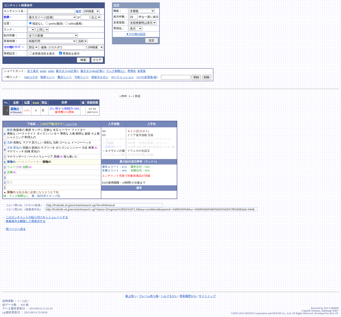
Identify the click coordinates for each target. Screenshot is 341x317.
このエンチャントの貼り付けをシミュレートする (37, 217)
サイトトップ (207, 296)
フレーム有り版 (149, 296)
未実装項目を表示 (42, 53)
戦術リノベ (47, 77)
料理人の (30, 137)
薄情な (64, 133)
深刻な (48, 142)
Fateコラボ (31, 77)
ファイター (78, 129)
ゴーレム (64, 142)
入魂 (72, 133)
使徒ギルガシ (99, 77)
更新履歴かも (188, 296)
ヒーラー (64, 129)
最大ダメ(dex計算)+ (92, 71)
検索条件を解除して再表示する (25, 221)
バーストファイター (29, 161)
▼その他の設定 (136, 34)
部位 (44, 102)
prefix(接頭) (54, 23)
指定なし (36, 23)
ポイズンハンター (48, 133)
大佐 (10, 147)
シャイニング (15, 137)
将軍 (91, 147)
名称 (16, 102)
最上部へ (131, 296)
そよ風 (95, 133)
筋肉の (36, 147)
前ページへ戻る (16, 229)
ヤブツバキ (48, 147)
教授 (10, 129)
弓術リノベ (81, 77)
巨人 (10, 182)
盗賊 (87, 133)
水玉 (56, 129)
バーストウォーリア (40, 156)
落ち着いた (71, 156)
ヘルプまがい (169, 296)
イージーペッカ (81, 142)
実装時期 (92, 102)
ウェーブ (12, 167)
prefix (43, 71)
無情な (79, 133)
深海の (14, 108)
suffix (51, 71)
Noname (315, 310)
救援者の (19, 129)
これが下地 (71, 124)
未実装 (141, 71)
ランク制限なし (116, 71)
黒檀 (56, 156)
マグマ (27, 142)
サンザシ (37, 129)
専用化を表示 (69, 53)
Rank (36, 102)
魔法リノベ (64, 77)
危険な (17, 142)
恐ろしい (37, 142)
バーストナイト (26, 133)
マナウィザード (17, 156)
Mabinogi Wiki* (330, 310)
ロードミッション (122, 77)
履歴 (78, 11)
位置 (27, 102)
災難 (10, 172)
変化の (17, 147)
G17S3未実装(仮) (147, 77)
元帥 (10, 142)
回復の (27, 147)
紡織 (27, 151)
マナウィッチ (15, 151)
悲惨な (48, 129)
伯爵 (25, 167)
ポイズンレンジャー (68, 147)
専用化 (131, 71)
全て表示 (32, 71)
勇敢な (11, 133)
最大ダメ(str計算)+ (67, 71)
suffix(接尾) (73, 23)
